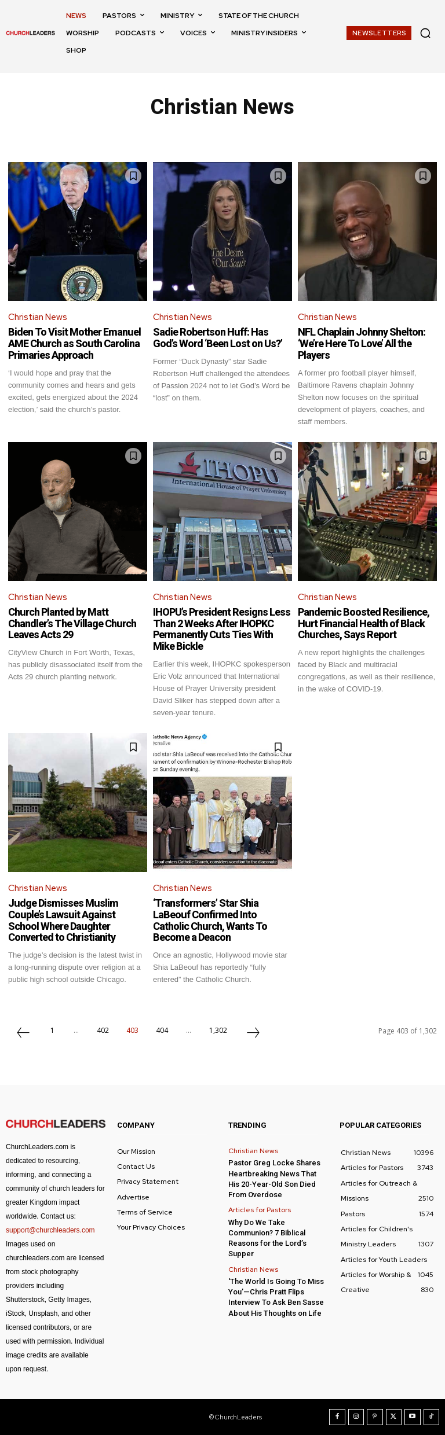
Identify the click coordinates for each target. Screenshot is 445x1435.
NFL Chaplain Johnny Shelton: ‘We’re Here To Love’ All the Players (361, 343)
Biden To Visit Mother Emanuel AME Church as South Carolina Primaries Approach (74, 343)
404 (162, 1030)
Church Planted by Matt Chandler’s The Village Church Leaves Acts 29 (72, 623)
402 (103, 1030)
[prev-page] (23, 1034)
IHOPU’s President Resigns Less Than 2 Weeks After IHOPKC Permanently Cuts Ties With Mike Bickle (221, 629)
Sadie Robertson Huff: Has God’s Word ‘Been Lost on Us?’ (217, 337)
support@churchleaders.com (50, 1230)
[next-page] (253, 1034)
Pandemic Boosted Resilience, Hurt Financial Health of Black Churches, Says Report (363, 623)
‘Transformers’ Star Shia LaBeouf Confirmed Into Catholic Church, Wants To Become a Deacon (210, 920)
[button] (425, 33)
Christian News (37, 317)
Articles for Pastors (259, 1210)
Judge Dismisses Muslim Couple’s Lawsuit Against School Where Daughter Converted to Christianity (63, 920)
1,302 (218, 1030)
